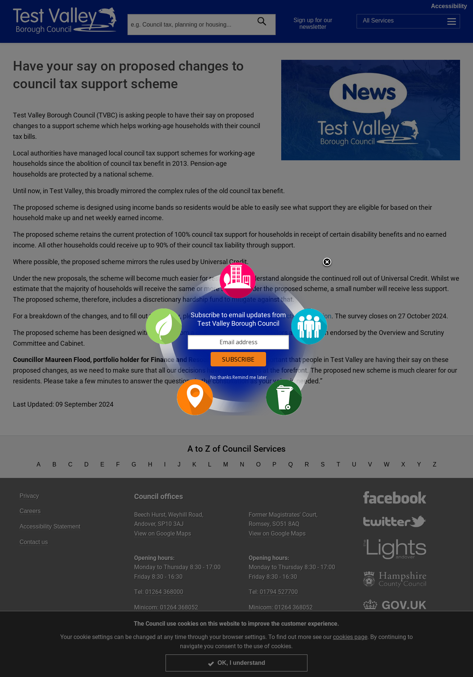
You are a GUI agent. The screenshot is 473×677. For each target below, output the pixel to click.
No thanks (220, 377)
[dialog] (236, 338)
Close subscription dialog (327, 262)
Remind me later (249, 377)
